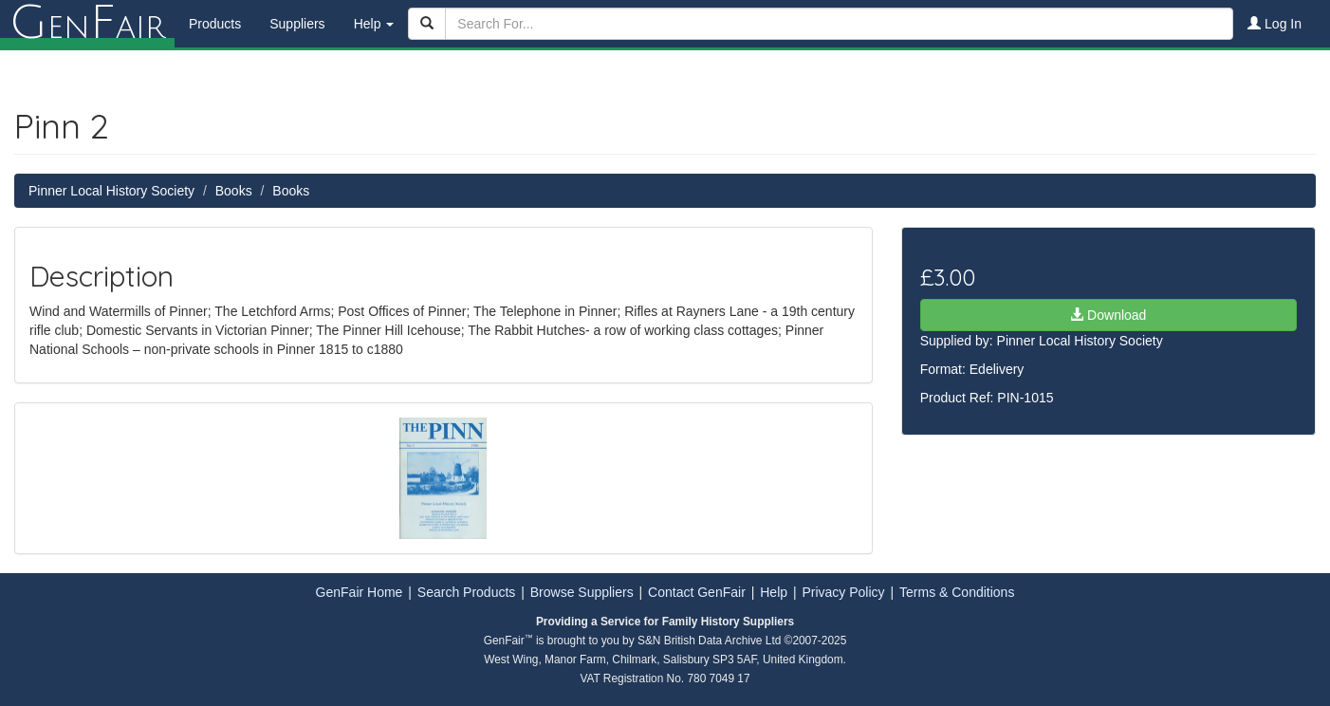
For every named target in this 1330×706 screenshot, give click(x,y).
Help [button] (374, 23)
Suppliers (296, 23)
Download (1108, 315)
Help (773, 592)
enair (87, 23)
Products (215, 23)
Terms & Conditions (956, 592)
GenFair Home (359, 592)
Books (233, 190)
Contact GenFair (697, 592)
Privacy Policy (843, 592)
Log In (1274, 23)
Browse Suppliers (582, 592)
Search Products (466, 592)
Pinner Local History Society (111, 190)
